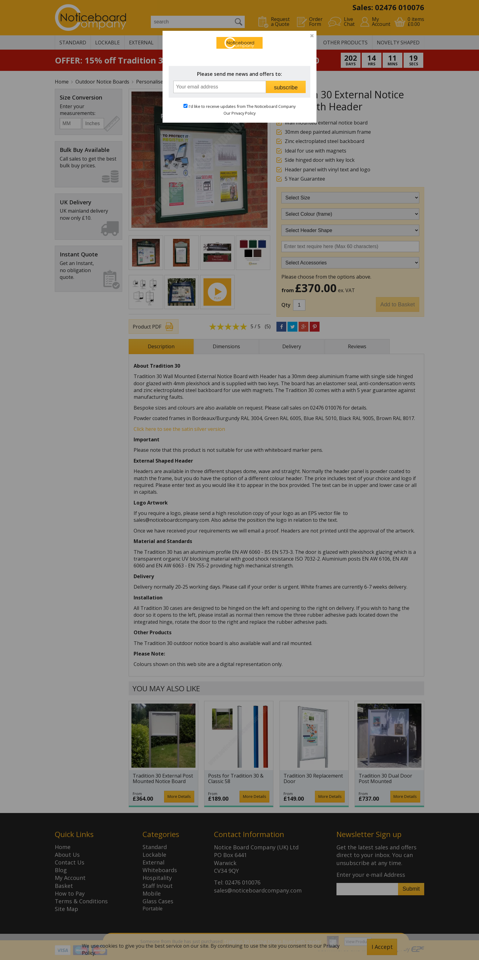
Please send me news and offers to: (239, 74)
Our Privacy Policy (239, 113)
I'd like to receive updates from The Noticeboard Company (242, 106)
